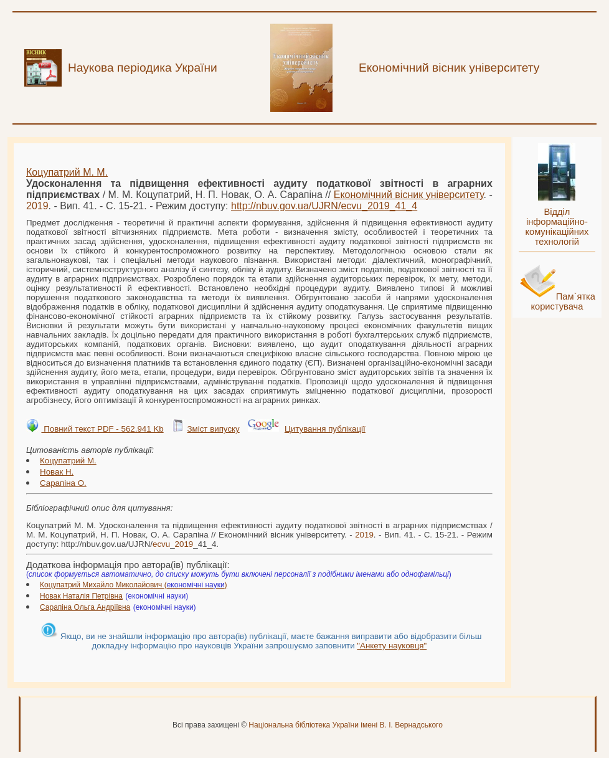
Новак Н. (56, 471)
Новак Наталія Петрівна (81, 596)
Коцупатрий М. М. (67, 172)
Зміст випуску (213, 428)
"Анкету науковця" (392, 645)
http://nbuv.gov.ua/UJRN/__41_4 (324, 206)
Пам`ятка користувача (563, 301)
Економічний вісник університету (409, 194)
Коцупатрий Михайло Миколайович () (133, 584)
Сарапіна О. (63, 483)
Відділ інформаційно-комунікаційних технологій (556, 227)
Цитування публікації (325, 428)
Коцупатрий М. (68, 460)
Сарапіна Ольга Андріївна (85, 607)
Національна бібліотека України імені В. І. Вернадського (345, 725)
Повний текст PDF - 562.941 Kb (102, 428)
